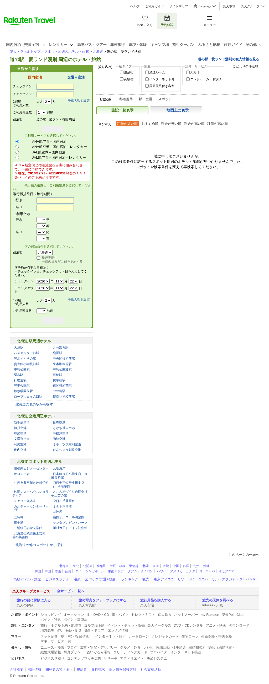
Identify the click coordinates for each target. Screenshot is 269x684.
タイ (78, 571)
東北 (76, 566)
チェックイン (22, 86)
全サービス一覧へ (70, 591)
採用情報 (34, 669)
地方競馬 (47, 630)
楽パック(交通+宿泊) (100, 579)
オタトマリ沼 (62, 506)
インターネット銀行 (110, 636)
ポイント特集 (50, 619)
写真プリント (74, 652)
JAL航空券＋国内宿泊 (48, 152)
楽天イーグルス (159, 625)
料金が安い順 (171, 124)
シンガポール (94, 571)
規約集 (82, 669)
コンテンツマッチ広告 (84, 658)
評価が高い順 (217, 124)
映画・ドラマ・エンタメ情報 (106, 630)
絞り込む (247, 77)
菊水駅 (18, 375)
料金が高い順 (194, 124)
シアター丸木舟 (25, 501)
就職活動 (163, 647)
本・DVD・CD (98, 615)
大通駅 (18, 347)
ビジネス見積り (52, 658)
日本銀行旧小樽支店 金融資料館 (69, 475)
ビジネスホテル (57, 579)
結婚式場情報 (50, 652)
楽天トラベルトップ (25, 52)
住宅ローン (190, 636)
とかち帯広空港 (64, 428)
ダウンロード (239, 625)
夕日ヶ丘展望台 (64, 501)
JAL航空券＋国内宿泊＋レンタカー (59, 157)
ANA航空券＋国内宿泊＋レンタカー (59, 147)
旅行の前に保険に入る (34, 600)
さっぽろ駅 (61, 347)
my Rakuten (210, 615)
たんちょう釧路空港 (67, 450)
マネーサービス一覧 (55, 641)
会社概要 (16, 669)
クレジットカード (165, 636)
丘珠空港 (59, 422)
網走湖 (18, 523)
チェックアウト (24, 94)
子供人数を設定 (79, 101)
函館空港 (59, 439)
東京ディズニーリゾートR (174, 579)
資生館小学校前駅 (26, 364)
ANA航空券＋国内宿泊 (49, 141)
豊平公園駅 (22, 385)
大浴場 (195, 72)
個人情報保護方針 (122, 669)
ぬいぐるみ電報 (99, 652)
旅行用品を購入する (155, 600)
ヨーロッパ (207, 571)
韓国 (38, 571)
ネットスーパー (186, 615)
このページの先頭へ (244, 555)
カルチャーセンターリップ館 (30, 508)
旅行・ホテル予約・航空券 (60, 625)
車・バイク (120, 615)
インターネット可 (161, 79)
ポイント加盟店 (75, 619)
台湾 (68, 571)
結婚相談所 (197, 647)
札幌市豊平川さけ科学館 (31, 483)
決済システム (157, 658)
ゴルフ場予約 (94, 625)
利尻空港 (20, 444)
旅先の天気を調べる (217, 600)
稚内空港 (20, 450)
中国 (176, 566)
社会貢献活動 (151, 669)
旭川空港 (20, 428)
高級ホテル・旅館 (27, 579)
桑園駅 (57, 353)
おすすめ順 (149, 124)
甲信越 (133, 566)
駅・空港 (145, 99)
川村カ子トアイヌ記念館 (70, 528)
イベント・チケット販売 (126, 625)
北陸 (145, 566)
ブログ (72, 647)
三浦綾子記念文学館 (28, 528)
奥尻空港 (20, 433)
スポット (165, 99)
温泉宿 (128, 72)
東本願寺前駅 (62, 364)
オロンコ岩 (22, 474)
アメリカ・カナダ (182, 571)
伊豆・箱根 (117, 566)
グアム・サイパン (140, 571)
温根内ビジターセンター (31, 468)
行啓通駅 (20, 380)
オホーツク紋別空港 (67, 444)
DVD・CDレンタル (188, 625)
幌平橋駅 (59, 380)
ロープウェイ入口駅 (28, 396)
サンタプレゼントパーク (70, 523)
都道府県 (126, 99)
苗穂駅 (57, 375)
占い (60, 630)
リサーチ (110, 658)
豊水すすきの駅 (25, 358)
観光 (145, 579)
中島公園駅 (22, 369)
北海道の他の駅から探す (34, 404)
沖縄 (206, 566)
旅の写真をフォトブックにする (102, 600)
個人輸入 (165, 615)
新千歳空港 (22, 422)
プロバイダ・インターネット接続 (175, 652)
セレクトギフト (143, 615)
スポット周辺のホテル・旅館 (66, 52)
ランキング (129, 579)
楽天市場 (229, 6)
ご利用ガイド (154, 6)
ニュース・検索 (52, 647)
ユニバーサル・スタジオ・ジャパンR (226, 579)
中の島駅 (59, 391)
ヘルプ (135, 6)
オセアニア (226, 571)
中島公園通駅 (62, 369)
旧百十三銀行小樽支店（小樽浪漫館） (67, 484)
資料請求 (98, 669)
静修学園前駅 (23, 391)
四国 (186, 566)
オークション (74, 615)
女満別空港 (22, 439)
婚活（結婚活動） (222, 647)
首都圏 (101, 566)
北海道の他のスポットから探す (39, 545)
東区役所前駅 (62, 385)
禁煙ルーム (157, 72)
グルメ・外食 (130, 647)
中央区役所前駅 (64, 358)
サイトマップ (178, 6)
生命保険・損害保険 (216, 636)
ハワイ (161, 571)
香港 (58, 571)
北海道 (98, 52)
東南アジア (116, 571)
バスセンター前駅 (26, 353)
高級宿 (128, 79)
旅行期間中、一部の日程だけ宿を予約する (62, 259)
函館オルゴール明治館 (68, 517)
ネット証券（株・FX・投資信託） (66, 636)
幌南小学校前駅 (64, 396)
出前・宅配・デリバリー (98, 647)
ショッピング (50, 615)
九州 (196, 566)
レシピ (148, 647)
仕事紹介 (179, 647)
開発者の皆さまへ (59, 669)
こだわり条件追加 (245, 66)
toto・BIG (73, 630)
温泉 (77, 579)
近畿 (166, 566)
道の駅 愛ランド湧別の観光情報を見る (228, 59)
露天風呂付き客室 (161, 86)
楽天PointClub (233, 615)
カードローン (138, 636)
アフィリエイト (132, 658)
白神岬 (57, 512)
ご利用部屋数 (22, 112)
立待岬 (18, 517)
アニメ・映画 (216, 625)
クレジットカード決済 (206, 79)
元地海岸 (59, 468)
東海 (156, 566)
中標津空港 (61, 433)
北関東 (87, 566)
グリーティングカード (130, 652)
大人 (40, 102)
